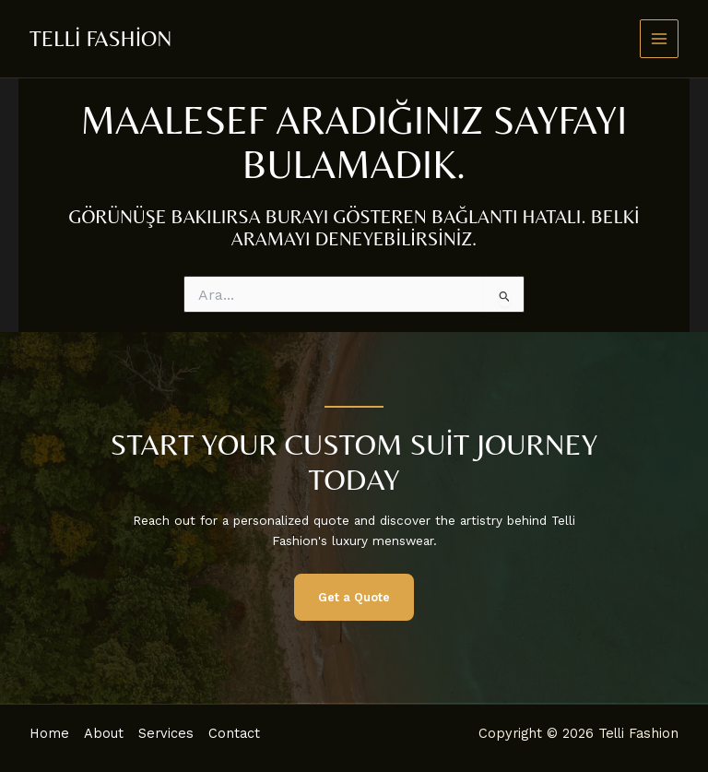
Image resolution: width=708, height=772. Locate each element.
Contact (234, 733)
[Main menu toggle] (659, 39)
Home (49, 733)
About (104, 733)
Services (166, 733)
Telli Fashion (100, 38)
